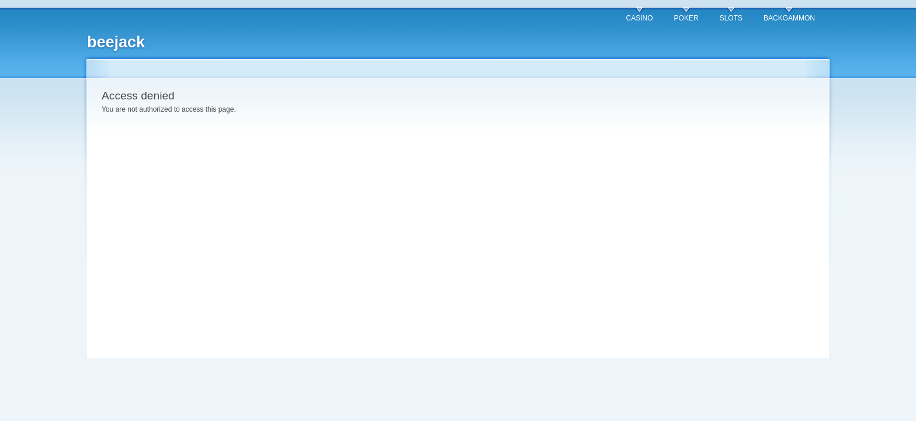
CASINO (639, 18)
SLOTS (731, 18)
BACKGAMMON (789, 18)
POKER (686, 18)
